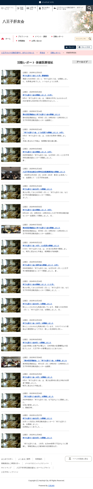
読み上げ (71, 47)
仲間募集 (21, 41)
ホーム (8, 39)
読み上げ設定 (85, 47)
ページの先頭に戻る (80, 459)
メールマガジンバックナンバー (37, 463)
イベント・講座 (41, 36)
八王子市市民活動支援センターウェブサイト (33, 468)
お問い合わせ (33, 8)
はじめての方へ (7, 459)
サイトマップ (6, 468)
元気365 (51, 486)
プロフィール (23, 36)
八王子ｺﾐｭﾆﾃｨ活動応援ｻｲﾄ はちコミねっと (17, 53)
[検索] (90, 39)
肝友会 (42, 53)
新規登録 (21, 8)
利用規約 (38, 459)
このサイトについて (9, 8)
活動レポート (58, 36)
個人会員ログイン (46, 8)
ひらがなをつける (48, 2)
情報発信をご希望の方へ (10, 463)
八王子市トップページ (9, 472)
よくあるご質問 (24, 459)
